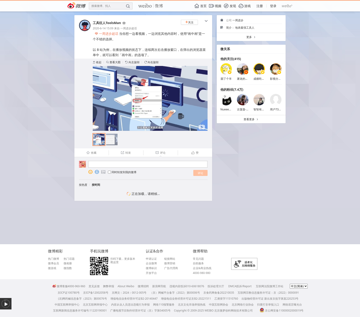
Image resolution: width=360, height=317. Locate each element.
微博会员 (53, 263)
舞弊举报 (108, 286)
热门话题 (69, 259)
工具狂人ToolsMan (107, 23)
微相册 (68, 263)
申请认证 (151, 259)
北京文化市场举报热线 (191, 304)
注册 (259, 6)
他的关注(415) (230, 59)
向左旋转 (132, 62)
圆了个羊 (226, 79)
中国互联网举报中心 (67, 304)
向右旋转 (151, 62)
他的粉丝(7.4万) (231, 89)
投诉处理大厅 (216, 286)
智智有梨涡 (260, 109)
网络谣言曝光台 (292, 304)
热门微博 (53, 259)
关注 (189, 22)
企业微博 (151, 263)
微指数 (68, 268)
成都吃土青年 (261, 79)
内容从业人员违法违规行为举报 (130, 304)
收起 (97, 62)
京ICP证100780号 (69, 293)
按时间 (96, 185)
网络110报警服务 (163, 304)
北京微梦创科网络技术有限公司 (233, 310)
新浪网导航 (159, 286)
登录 (273, 6)
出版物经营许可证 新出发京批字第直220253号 (270, 299)
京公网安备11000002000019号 (282, 310)
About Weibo (126, 286)
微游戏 (52, 268)
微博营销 (169, 263)
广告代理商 (171, 268)
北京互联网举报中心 (95, 304)
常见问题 (198, 259)
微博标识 (151, 268)
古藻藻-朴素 (244, 109)
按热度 (83, 185)
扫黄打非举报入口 (268, 304)
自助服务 (198, 263)
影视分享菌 (277, 79)
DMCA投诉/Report (240, 286)
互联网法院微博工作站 (269, 286)
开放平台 (151, 273)
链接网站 (169, 259)
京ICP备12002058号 (95, 293)
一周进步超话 (128, 28)
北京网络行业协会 (243, 304)
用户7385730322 (280, 109)
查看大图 (113, 62)
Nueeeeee (226, 109)
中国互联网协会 (218, 304)
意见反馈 (94, 286)
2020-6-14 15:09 (103, 28)
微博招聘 (143, 286)
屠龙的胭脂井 (245, 79)
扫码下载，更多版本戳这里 (122, 260)
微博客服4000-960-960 (68, 286)
